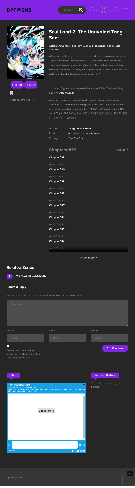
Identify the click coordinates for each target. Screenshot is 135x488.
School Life (113, 45)
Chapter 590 (57, 169)
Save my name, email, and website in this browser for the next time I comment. (23, 354)
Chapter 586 (57, 217)
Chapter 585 (57, 229)
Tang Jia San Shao (79, 128)
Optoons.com (66, 92)
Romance (99, 45)
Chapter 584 (57, 241)
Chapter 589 (57, 181)
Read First (17, 85)
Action (53, 45)
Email (52, 330)
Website (95, 330)
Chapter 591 (56, 157)
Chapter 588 (57, 193)
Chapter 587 (57, 205)
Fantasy (77, 45)
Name (10, 330)
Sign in (96, 10)
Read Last (31, 85)
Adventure (64, 45)
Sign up (111, 10)
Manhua (88, 45)
